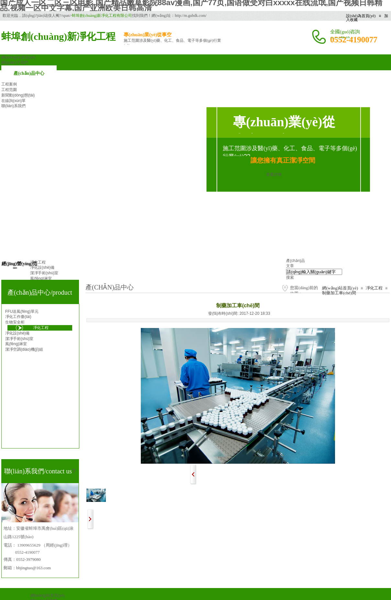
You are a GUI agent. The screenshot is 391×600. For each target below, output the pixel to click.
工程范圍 (9, 89)
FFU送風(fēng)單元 (22, 311)
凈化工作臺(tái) (18, 316)
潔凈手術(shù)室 (19, 338)
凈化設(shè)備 (17, 333)
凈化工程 (374, 288)
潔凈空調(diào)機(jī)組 (24, 349)
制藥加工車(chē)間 (339, 292)
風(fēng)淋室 (16, 344)
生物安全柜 (15, 322)
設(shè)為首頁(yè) (360, 16)
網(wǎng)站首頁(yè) (340, 288)
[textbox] (314, 272)
